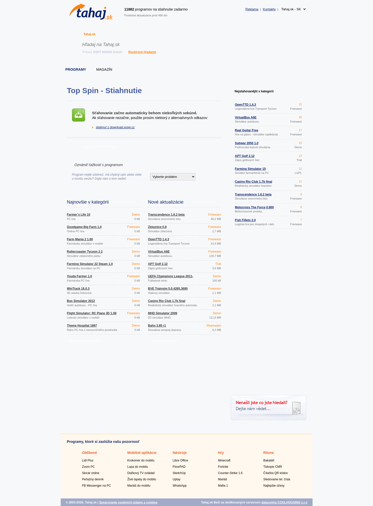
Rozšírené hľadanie (142, 52)
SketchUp (179, 473)
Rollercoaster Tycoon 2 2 (85, 251)
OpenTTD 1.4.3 (158, 239)
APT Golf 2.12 (158, 264)
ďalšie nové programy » (84, 340)
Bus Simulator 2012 (81, 301)
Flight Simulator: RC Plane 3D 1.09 (92, 313)
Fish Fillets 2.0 (245, 220)
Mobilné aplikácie (142, 453)
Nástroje (180, 453)
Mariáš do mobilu (138, 485)
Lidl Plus (87, 460)
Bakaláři (268, 460)
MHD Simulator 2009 (162, 313)
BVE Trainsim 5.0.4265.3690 (168, 288)
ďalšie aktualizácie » (165, 340)
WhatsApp (180, 485)
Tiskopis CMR (272, 467)
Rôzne (268, 453)
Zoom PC (88, 467)
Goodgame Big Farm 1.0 (84, 227)
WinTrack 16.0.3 (78, 288)
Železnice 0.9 (157, 227)
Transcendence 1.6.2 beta (166, 214)
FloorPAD (179, 467)
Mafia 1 (223, 485)
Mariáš (222, 479)
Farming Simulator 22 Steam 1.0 (90, 264)
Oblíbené (89, 453)
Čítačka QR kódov (275, 473)
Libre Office (180, 460)
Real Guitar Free (246, 130)
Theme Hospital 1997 (82, 325)
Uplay (177, 479)
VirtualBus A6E (159, 251)
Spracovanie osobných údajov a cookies (128, 502)
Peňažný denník (93, 479)
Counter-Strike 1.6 (230, 473)
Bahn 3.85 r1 (157, 325)
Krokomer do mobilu (140, 460)
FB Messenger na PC (96, 485)
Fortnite (223, 467)
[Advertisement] (268, 312)
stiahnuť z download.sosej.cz (115, 127)
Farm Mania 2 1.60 (80, 239)
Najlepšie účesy (274, 485)
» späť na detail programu (100, 146)
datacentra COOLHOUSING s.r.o (284, 502)
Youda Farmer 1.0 (79, 276)
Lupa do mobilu (137, 467)
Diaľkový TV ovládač (141, 473)
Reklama (252, 9)
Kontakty (269, 9)
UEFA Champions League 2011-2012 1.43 (170, 278)
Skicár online (90, 473)
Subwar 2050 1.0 (246, 143)
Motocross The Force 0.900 (254, 207)
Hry (221, 453)
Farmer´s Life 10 (78, 214)
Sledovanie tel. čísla (276, 479)
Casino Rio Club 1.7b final (166, 301)
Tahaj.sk (89, 34)
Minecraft (224, 460)
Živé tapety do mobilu (141, 479)
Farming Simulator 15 (250, 169)
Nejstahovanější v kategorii (254, 91)
